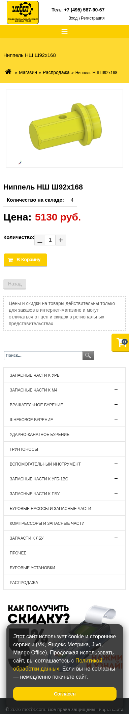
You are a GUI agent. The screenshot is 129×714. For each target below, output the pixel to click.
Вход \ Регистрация (86, 18)
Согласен (65, 693)
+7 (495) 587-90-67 (84, 9)
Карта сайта (111, 709)
